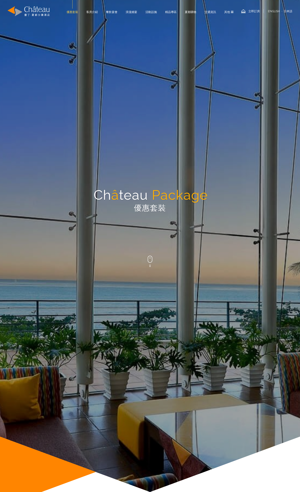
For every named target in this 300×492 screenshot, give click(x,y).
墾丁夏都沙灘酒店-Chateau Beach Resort (29, 11)
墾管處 (192, 448)
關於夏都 (188, 465)
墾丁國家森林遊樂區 (230, 439)
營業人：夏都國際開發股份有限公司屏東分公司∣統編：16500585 (202, 452)
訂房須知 (243, 434)
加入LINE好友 (226, 434)
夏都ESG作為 (206, 434)
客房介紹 (92, 12)
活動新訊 (122, 163)
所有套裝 (204, 163)
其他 (228, 12)
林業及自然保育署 (232, 443)
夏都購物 (190, 12)
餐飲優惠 (177, 163)
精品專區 (171, 12)
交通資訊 (210, 12)
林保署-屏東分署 (175, 448)
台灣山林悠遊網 (206, 439)
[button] (72, 413)
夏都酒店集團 (186, 434)
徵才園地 (188, 439)
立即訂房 (254, 11)
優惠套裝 (72, 12)
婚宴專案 (150, 163)
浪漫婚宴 (131, 12)
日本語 (288, 11)
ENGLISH (274, 11)
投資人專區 (172, 439)
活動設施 (151, 12)
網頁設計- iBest (252, 481)
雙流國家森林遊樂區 (177, 443)
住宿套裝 (95, 163)
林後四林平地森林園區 (205, 443)
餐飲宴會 (111, 12)
